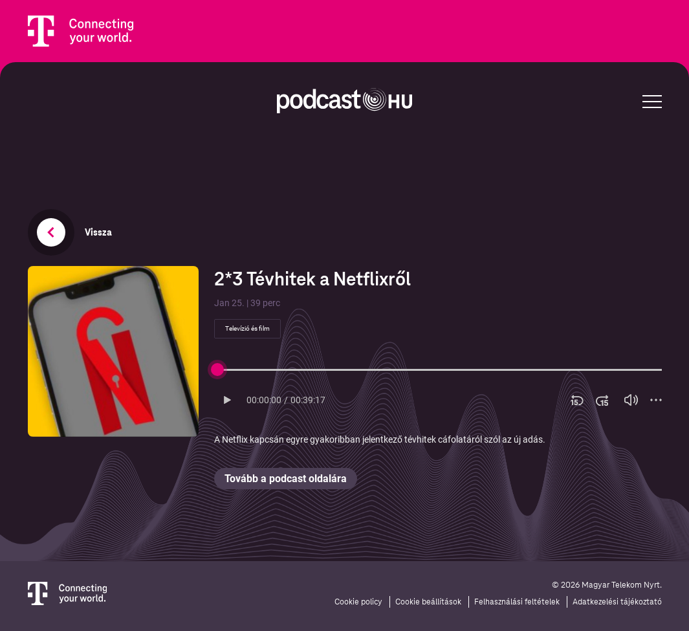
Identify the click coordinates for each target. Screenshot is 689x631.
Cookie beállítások (428, 602)
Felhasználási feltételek (517, 602)
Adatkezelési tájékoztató (617, 602)
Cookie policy (358, 602)
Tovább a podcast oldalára (285, 478)
